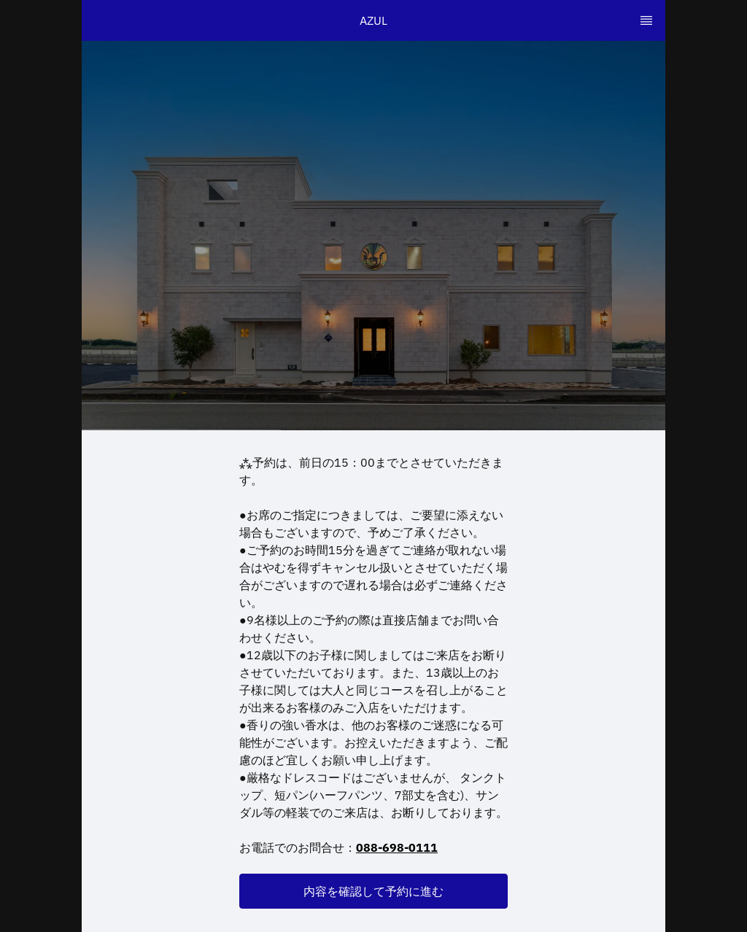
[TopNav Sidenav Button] (646, 20)
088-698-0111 (397, 847)
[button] (373, 891)
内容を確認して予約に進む (373, 891)
